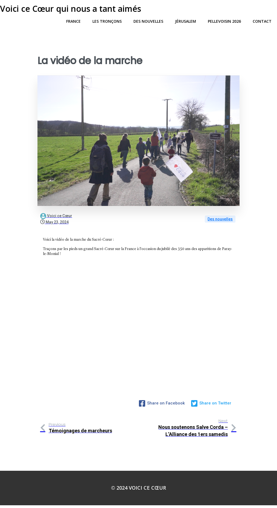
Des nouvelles (220, 223)
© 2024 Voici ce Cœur (138, 490)
